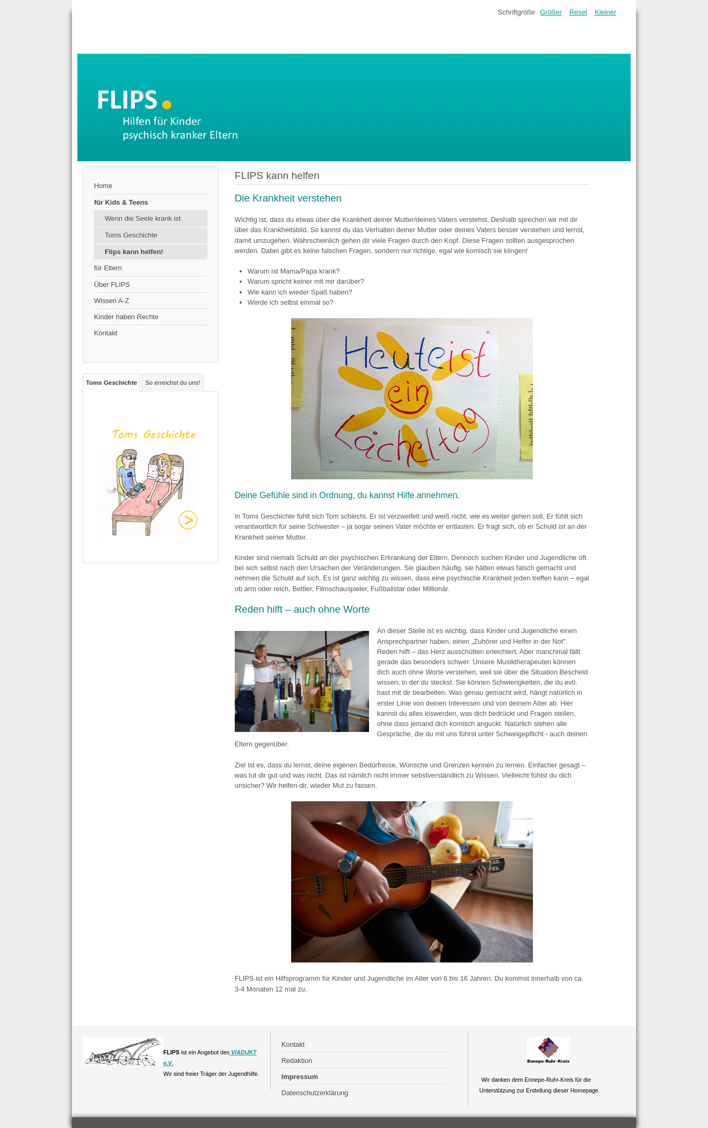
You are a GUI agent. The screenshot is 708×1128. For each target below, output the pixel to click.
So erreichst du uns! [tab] (172, 382)
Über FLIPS (112, 285)
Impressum (299, 1077)
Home (103, 186)
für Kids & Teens (121, 202)
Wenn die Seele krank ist (142, 218)
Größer (551, 12)
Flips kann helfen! (134, 252)
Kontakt (105, 333)
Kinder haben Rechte (126, 317)
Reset (578, 12)
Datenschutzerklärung (314, 1093)
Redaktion (297, 1061)
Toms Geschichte (131, 235)
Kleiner (605, 12)
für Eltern (108, 268)
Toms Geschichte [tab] (111, 382)
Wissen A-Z (111, 301)
